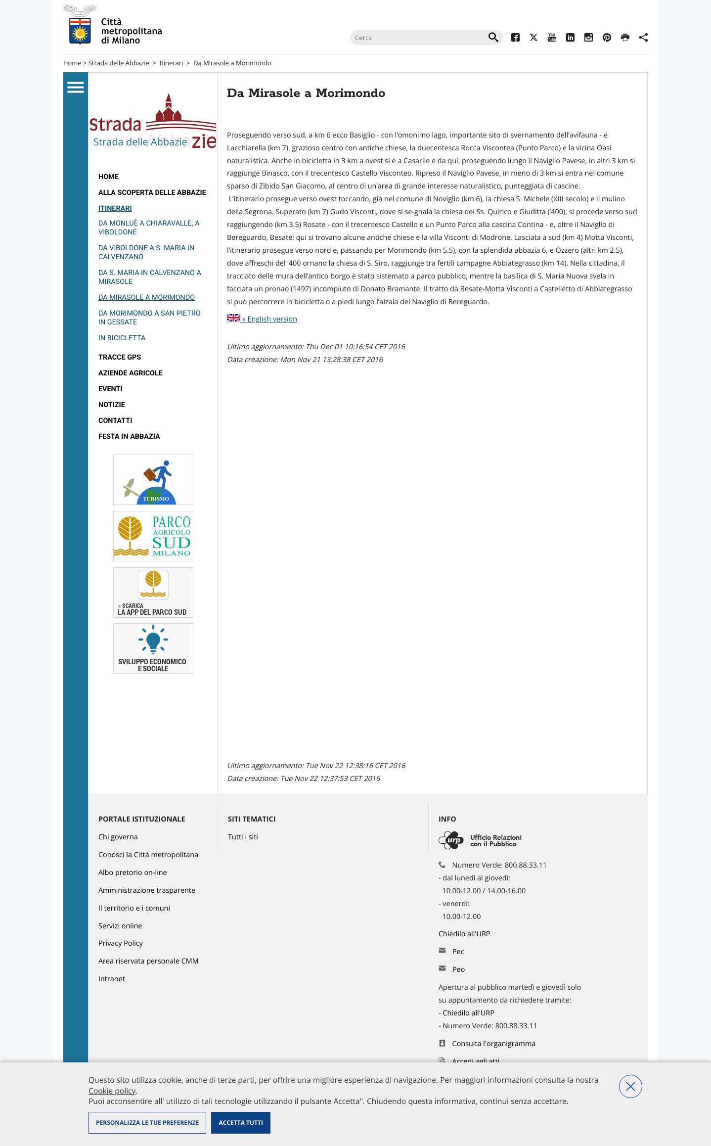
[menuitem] (153, 177)
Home (72, 62)
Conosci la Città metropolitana (148, 855)
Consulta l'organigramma (494, 1044)
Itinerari (171, 62)
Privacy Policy (120, 943)
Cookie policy (112, 1090)
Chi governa (118, 837)
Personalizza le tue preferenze (147, 1122)
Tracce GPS (119, 357)
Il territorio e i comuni (134, 908)
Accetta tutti (241, 1122)
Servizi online (120, 926)
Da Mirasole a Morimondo (146, 297)
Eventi (110, 389)
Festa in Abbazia (129, 436)
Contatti (115, 420)
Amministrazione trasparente (146, 890)
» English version (262, 319)
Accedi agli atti (476, 1061)
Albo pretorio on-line (132, 872)
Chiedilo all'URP (465, 934)
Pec (458, 952)
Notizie (111, 405)
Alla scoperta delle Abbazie (152, 192)
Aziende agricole (130, 373)
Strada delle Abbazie (119, 62)
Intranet (111, 979)
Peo (458, 969)
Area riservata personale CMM (148, 961)
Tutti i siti (243, 837)
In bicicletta (121, 338)
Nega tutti (630, 1086)
